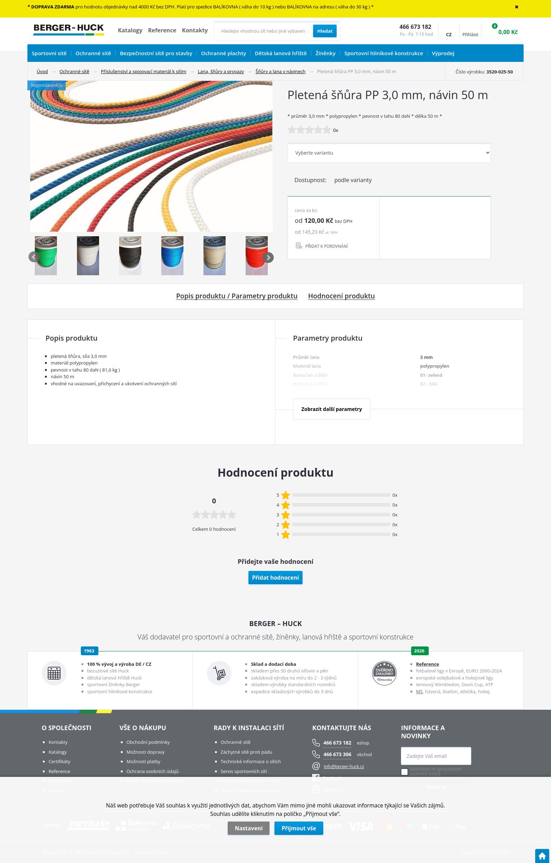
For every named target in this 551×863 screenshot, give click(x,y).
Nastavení (248, 828)
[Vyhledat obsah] (325, 31)
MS (419, 691)
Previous (34, 257)
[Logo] (68, 31)
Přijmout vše (298, 828)
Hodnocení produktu (341, 296)
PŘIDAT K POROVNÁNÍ (326, 246)
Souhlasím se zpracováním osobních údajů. (436, 772)
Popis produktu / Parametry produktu (237, 296)
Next (268, 257)
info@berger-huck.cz (344, 766)
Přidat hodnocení (275, 577)
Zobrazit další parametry (332, 409)
